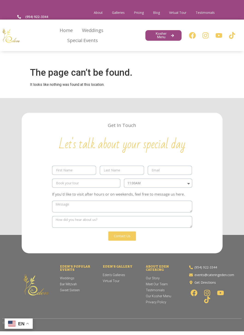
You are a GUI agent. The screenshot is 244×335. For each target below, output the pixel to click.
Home (66, 30)
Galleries (118, 12)
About (98, 12)
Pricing (139, 12)
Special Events (82, 40)
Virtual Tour (177, 12)
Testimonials (205, 12)
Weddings (92, 30)
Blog (156, 12)
